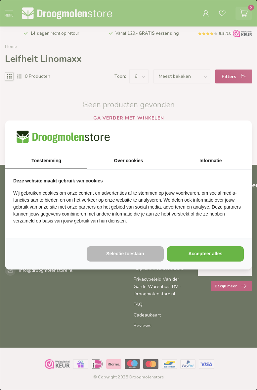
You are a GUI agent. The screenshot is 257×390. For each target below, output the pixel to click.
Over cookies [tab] (128, 160)
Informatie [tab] (210, 160)
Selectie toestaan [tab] (125, 253)
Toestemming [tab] (46, 160)
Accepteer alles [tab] (205, 253)
